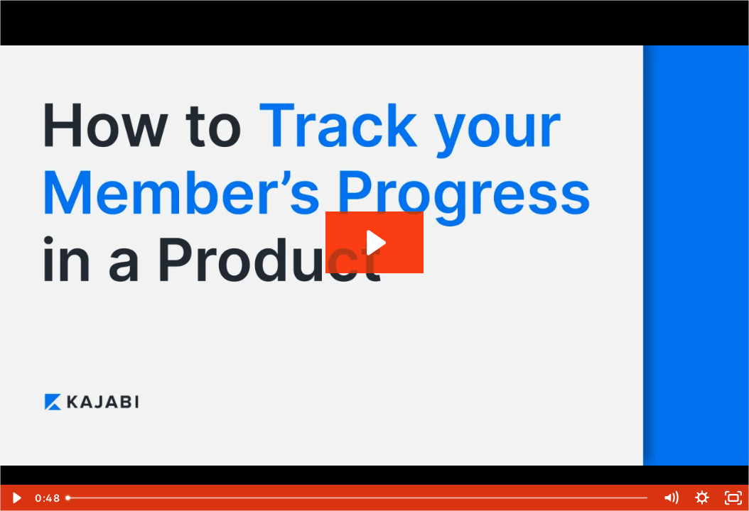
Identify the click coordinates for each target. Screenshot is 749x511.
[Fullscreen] (733, 498)
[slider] (357, 498)
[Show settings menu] (702, 498)
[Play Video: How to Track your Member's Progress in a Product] (374, 242)
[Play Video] (15, 498)
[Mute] (670, 498)
